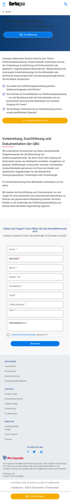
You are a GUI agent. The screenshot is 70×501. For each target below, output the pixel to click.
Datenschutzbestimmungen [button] (24, 334)
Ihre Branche (10, 371)
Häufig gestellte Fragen (12, 428)
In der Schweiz (11, 434)
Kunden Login (11, 394)
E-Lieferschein (11, 413)
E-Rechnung (10, 408)
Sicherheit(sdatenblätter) (15, 381)
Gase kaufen (10, 366)
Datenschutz (52, 488)
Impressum (17, 488)
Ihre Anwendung (12, 376)
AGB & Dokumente (34, 488)
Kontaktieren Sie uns (14, 399)
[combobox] (66, 4)
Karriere (8, 439)
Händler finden (11, 404)
